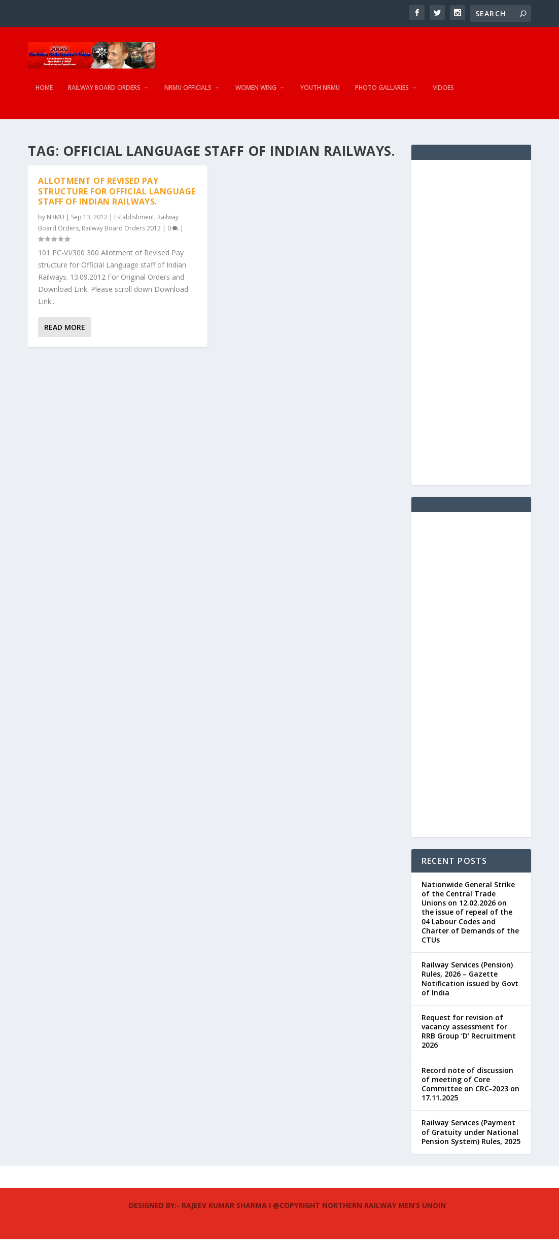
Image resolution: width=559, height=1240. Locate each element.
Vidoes (443, 94)
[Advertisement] (471, 323)
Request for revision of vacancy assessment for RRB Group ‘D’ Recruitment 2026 (469, 1032)
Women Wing (255, 94)
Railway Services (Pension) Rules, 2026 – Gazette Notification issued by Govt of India (470, 979)
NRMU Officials (188, 94)
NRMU (55, 218)
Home (44, 94)
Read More (64, 328)
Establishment (134, 218)
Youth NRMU (320, 94)
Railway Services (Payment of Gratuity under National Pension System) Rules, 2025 (471, 1133)
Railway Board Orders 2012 (121, 229)
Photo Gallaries (382, 94)
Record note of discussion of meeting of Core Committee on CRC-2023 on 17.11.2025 (470, 1085)
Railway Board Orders (104, 94)
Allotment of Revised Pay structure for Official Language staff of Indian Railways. (117, 192)
